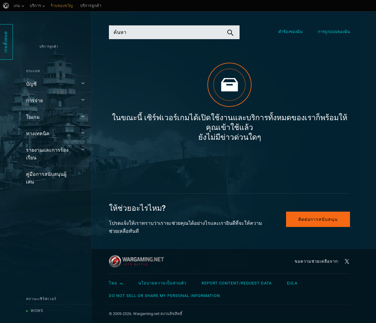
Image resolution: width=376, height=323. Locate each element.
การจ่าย (34, 100)
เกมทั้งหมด (5, 42)
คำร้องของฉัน (290, 31)
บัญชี (31, 84)
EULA (292, 283)
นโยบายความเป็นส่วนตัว (162, 283)
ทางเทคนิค (38, 133)
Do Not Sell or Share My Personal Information (164, 295)
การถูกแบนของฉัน (334, 31)
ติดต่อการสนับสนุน (318, 219)
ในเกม (33, 117)
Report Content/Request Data (237, 283)
